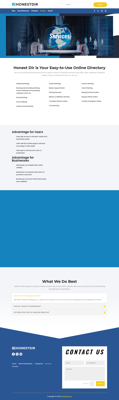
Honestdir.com (66, 396)
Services (43, 11)
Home (13, 11)
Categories (34, 11)
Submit (100, 384)
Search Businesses (23, 11)
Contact (50, 11)
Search (100, 4)
